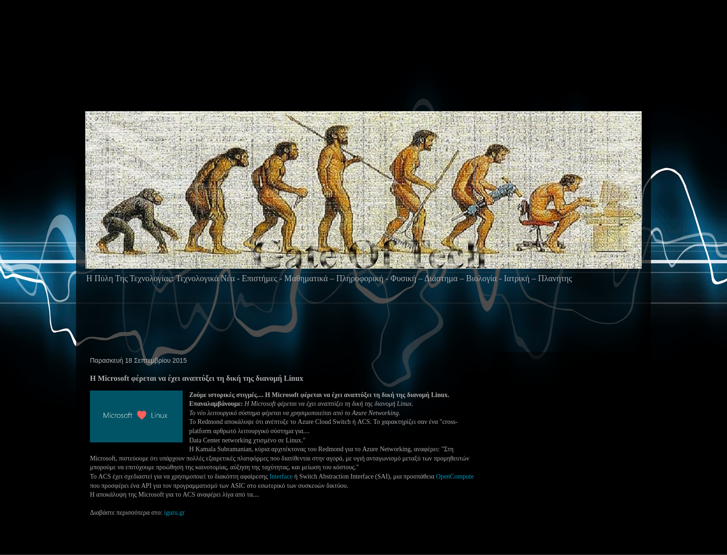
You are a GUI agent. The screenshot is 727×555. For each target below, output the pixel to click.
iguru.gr (174, 512)
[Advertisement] (367, 74)
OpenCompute (455, 476)
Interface (281, 476)
